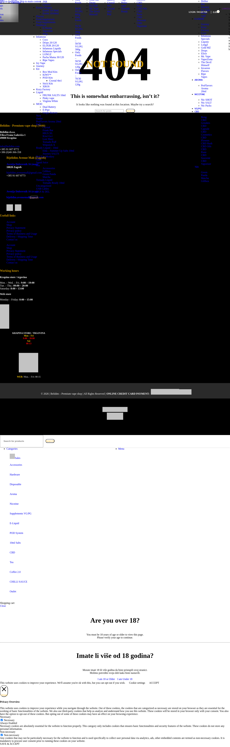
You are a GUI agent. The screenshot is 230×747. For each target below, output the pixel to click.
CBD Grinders (205, 127)
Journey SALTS (57, 156)
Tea (44, 168)
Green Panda (55, 177)
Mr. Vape (94, 14)
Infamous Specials (206, 43)
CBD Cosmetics (206, 139)
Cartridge (16, 8)
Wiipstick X (55, 147)
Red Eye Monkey (51, 159)
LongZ (204, 50)
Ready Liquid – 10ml (53, 150)
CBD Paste (139, 19)
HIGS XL (54, 136)
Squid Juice (48, 165)
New (44, 118)
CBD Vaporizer (142, 30)
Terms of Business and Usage (21, 239)
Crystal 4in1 (111, 10)
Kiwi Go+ (54, 139)
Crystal (52, 130)
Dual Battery (55, 109)
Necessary (9, 726)
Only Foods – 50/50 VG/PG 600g (79, 13)
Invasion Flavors (205, 75)
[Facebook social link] (9, 189)
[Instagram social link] (18, 189)
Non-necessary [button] (7, 737)
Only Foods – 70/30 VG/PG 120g (79, 83)
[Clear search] (44, 447)
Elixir (204, 59)
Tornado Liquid (50, 182)
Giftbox (53, 174)
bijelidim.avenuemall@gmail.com (24, 178)
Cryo (203, 39)
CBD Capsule (205, 133)
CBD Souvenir (141, 25)
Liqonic (93, 2)
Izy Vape (123, 4)
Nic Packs (206, 111)
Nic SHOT (206, 105)
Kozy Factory (205, 34)
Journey (205, 30)
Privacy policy (14, 236)
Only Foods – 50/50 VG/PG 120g (79, 65)
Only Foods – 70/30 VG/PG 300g (79, 30)
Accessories (55, 171)
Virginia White (56, 104)
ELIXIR (93, 11)
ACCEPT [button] (154, 688)
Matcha (52, 180)
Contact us (11, 245)
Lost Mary (54, 142)
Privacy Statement (15, 233)
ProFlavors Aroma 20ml (54, 124)
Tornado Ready (125, 16)
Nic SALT (206, 108)
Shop (9, 231)
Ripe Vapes (204, 81)
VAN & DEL (49, 194)
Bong (204, 123)
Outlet (45, 121)
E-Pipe (52, 112)
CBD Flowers (141, 4)
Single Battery (56, 115)
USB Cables (48, 191)
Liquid (45, 95)
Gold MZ (94, 5)
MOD (45, 107)
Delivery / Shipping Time (19, 242)
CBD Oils (142, 14)
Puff (44, 127)
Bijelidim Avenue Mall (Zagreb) (26, 163)
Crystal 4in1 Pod (111, 17)
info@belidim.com (10, 152)
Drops (92, 8)
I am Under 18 (124, 685)
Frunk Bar (54, 133)
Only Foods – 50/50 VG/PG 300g (79, 48)
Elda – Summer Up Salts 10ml (64, 153)
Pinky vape (54, 101)
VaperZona (206, 65)
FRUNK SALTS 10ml (60, 98)
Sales (45, 162)
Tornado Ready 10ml (59, 185)
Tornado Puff (55, 144)
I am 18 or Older (106, 685)
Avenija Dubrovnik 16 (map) (22, 170)
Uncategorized (49, 188)
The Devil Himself (94, 19)
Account (10, 228)
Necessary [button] (5, 723)
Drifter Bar (204, 9)
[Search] (21, 447)
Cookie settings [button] (137, 688)
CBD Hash (139, 10)
